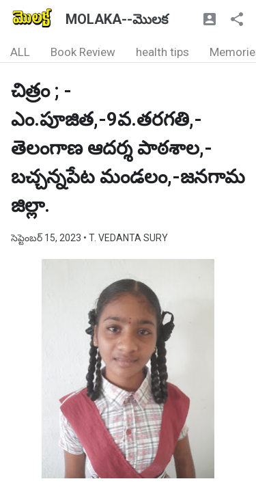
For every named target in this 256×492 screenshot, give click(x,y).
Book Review (83, 52)
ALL (20, 52)
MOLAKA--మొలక (117, 19)
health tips (162, 52)
